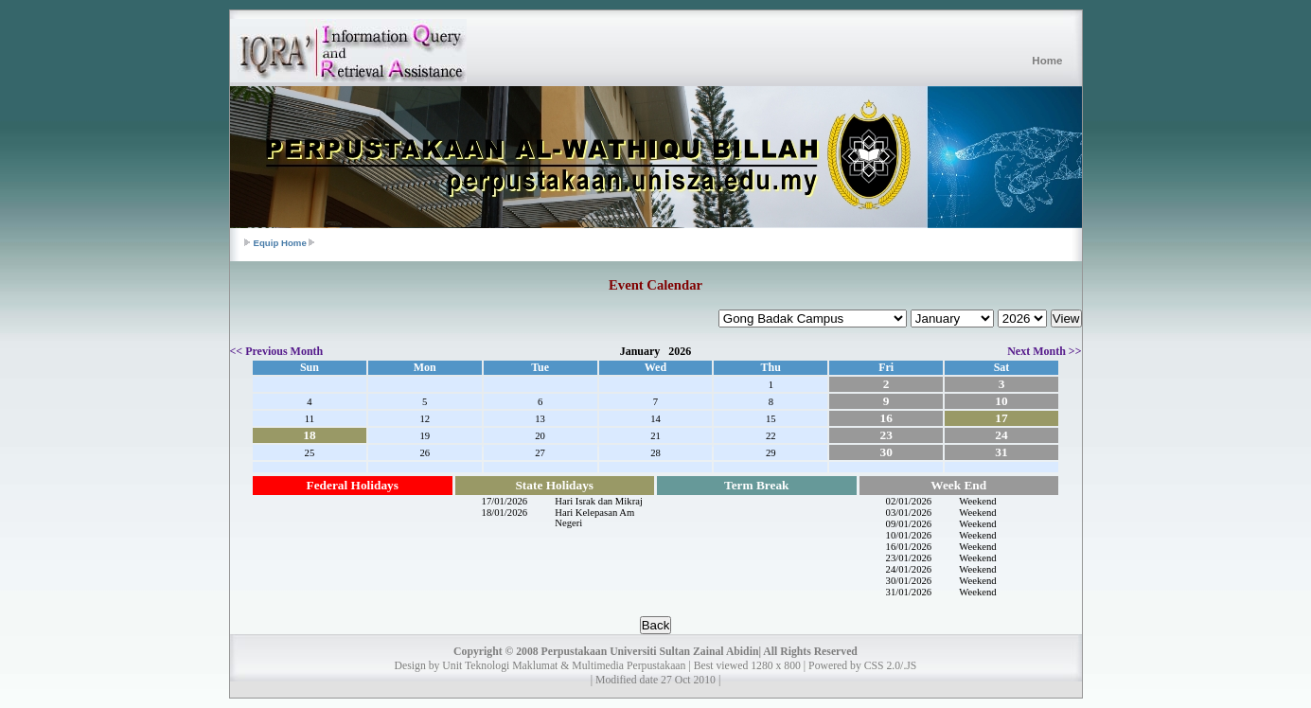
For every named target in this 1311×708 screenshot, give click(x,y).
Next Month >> (1044, 351)
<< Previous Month (277, 351)
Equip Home (280, 243)
